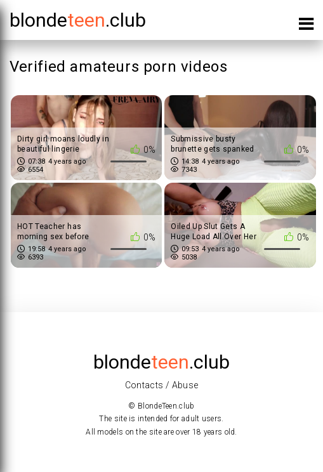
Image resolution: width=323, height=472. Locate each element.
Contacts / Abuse (162, 385)
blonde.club (78, 20)
